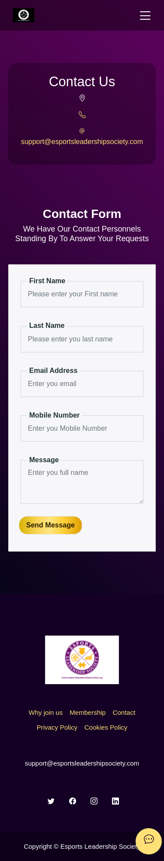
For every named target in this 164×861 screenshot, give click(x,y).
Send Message (50, 525)
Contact (124, 712)
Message (44, 460)
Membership (88, 712)
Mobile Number (54, 415)
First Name (47, 281)
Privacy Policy (57, 727)
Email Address (53, 370)
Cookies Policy (105, 727)
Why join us (46, 712)
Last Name (47, 325)
